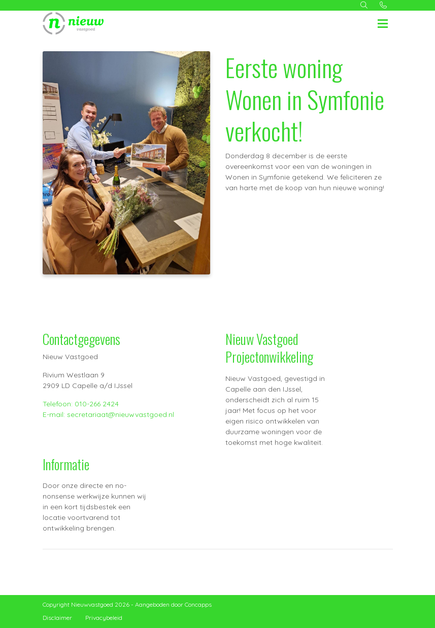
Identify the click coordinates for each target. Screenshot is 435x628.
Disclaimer (57, 617)
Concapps (198, 604)
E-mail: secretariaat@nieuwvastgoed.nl (108, 414)
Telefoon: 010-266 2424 (81, 403)
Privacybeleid (103, 617)
